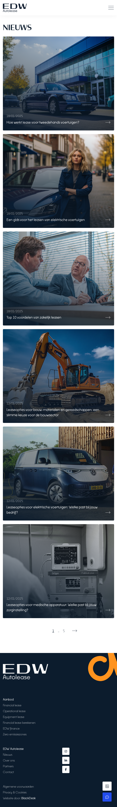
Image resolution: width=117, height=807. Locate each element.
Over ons (9, 760)
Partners (8, 766)
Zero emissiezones (15, 734)
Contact (8, 772)
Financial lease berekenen (19, 722)
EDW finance (11, 728)
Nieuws (7, 754)
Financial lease (12, 705)
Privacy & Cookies (15, 792)
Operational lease (14, 711)
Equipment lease (13, 716)
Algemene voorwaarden (18, 786)
